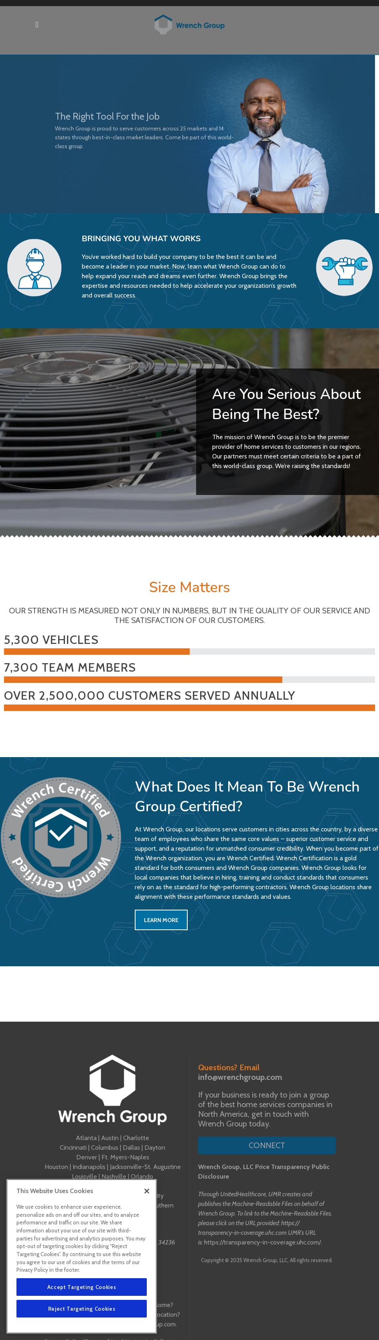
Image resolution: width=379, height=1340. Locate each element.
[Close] (147, 1191)
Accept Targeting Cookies (81, 1287)
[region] (81, 1256)
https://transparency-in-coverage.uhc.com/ (262, 1242)
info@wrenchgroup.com (240, 1077)
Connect (267, 1145)
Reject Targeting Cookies (82, 1308)
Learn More (161, 920)
